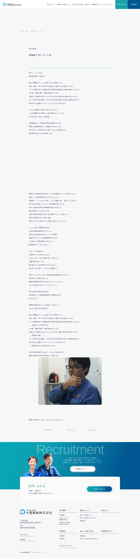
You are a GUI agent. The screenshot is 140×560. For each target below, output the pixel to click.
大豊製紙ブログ (96, 4)
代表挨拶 (62, 537)
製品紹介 (82, 522)
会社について (51, 4)
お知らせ (87, 4)
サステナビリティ (107, 4)
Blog (27, 32)
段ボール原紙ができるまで (88, 519)
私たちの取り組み (78, 4)
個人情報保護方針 (25, 554)
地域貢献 (82, 537)
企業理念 (59, 4)
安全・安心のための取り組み (88, 540)
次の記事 (92, 431)
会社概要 (62, 512)
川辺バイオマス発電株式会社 (64, 520)
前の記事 (48, 431)
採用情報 (134, 4)
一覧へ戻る (70, 431)
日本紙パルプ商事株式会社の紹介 (64, 524)
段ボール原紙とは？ (86, 516)
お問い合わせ (121, 4)
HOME (22, 32)
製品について (67, 4)
